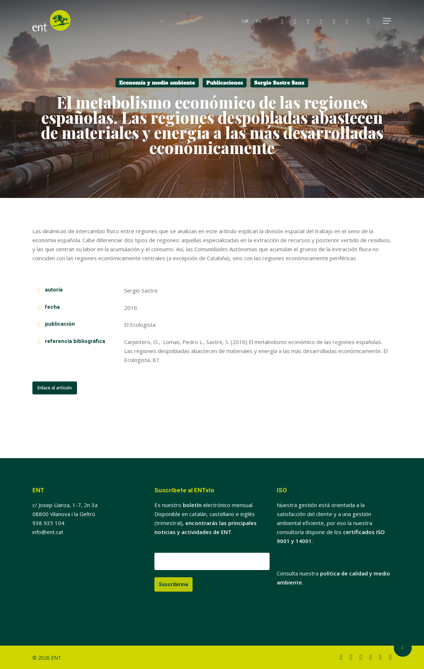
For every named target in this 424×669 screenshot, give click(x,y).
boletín (192, 504)
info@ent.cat (47, 531)
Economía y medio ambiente (157, 82)
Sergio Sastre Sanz (279, 82)
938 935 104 (48, 522)
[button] (387, 21)
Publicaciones (224, 82)
